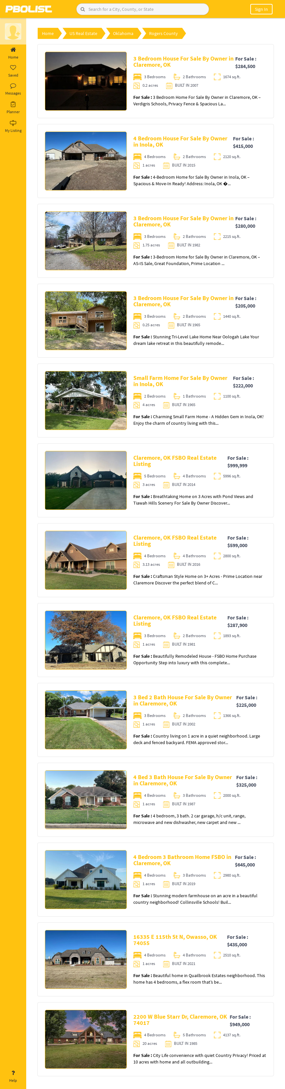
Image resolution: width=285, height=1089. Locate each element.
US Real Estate (83, 33)
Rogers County (163, 33)
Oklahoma (123, 33)
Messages (13, 89)
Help (13, 1076)
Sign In (261, 9)
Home (13, 53)
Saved (13, 71)
